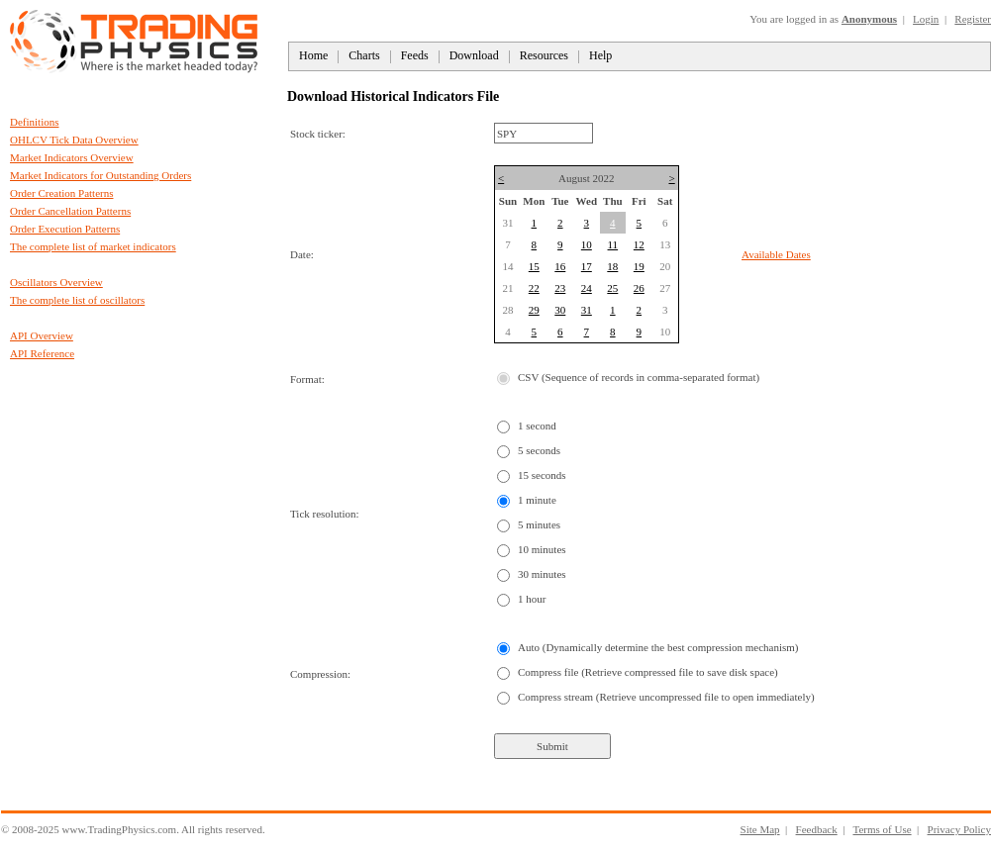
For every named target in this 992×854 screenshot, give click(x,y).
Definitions (34, 122)
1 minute (537, 500)
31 (586, 310)
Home (313, 55)
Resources (544, 55)
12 (639, 244)
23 (559, 288)
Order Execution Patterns (65, 229)
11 (613, 244)
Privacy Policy (959, 829)
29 (534, 310)
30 (559, 310)
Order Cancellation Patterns (70, 211)
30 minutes (542, 574)
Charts (363, 55)
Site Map (760, 829)
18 (612, 266)
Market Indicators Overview (72, 157)
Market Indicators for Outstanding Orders (100, 175)
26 (639, 288)
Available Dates (776, 254)
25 (612, 288)
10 (586, 244)
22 (534, 288)
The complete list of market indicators (93, 246)
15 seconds (542, 475)
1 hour (532, 599)
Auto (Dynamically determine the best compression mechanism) (658, 647)
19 (639, 266)
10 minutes (542, 549)
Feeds (415, 55)
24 (586, 288)
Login (926, 19)
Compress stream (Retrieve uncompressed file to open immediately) (666, 697)
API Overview (41, 335)
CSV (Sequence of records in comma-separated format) (638, 377)
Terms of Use (881, 829)
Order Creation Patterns (61, 193)
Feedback (817, 829)
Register (972, 19)
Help (600, 55)
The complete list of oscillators (77, 300)
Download (474, 55)
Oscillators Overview (56, 282)
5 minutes (539, 524)
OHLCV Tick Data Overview (74, 139)
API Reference (42, 353)
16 (559, 266)
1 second (537, 425)
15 (534, 266)
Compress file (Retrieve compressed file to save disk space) (648, 672)
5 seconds (539, 450)
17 (586, 266)
